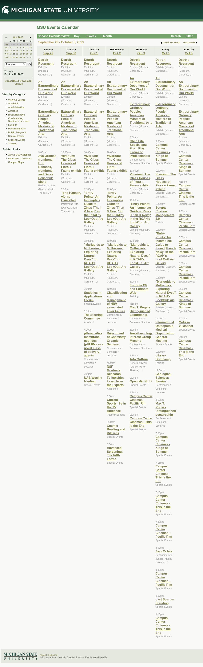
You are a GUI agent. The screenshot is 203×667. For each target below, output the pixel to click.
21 (14, 54)
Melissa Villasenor (186, 323)
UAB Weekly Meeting (93, 379)
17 (24, 51)
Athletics (13, 111)
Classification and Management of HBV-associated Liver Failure (117, 302)
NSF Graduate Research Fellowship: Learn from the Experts (115, 376)
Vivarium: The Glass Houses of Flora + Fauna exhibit (71, 163)
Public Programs (17, 132)
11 (27, 47)
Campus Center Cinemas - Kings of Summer (163, 152)
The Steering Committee (93, 316)
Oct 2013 (18, 37)
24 (24, 54)
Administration (16, 107)
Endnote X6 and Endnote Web (139, 288)
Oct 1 (94, 53)
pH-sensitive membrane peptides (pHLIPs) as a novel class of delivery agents (93, 344)
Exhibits (12, 125)
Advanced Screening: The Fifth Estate (115, 453)
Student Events (16, 140)
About (43, 655)
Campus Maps (16, 162)
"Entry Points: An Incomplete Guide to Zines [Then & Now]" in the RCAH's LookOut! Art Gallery (93, 207)
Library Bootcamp (163, 357)
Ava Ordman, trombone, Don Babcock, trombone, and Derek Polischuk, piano (47, 168)
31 (24, 57)
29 (11, 44)
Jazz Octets (164, 551)
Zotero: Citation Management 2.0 (165, 213)
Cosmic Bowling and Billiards (116, 429)
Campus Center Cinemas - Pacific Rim (141, 399)
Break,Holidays (16, 114)
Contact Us (52, 655)
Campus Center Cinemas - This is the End (141, 422)
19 (31, 51)
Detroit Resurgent (46, 61)
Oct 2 (117, 53)
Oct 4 (165, 53)
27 (11, 57)
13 (11, 51)
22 (17, 54)
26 (31, 54)
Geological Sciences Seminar (163, 377)
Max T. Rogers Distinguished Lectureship (140, 311)
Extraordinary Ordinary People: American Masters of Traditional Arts (48, 122)
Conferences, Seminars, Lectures (19, 120)
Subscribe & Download (18, 80)
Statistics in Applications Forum (93, 296)
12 (31, 47)
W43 (6, 54)
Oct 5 (189, 53)
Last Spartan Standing (165, 601)
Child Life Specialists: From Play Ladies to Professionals (140, 148)
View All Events (16, 100)
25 (27, 54)
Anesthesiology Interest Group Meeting (141, 336)
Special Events (16, 136)
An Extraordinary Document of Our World (48, 87)
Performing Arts (17, 128)
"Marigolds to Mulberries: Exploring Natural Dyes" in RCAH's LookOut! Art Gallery (94, 257)
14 (14, 51)
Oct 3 (141, 53)
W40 (6, 44)
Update (18, 83)
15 (17, 51)
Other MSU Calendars (20, 158)
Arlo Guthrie (139, 359)
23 (21, 54)
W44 (6, 57)
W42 (6, 51)
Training (12, 143)
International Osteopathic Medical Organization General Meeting (165, 331)
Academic (13, 103)
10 (24, 47)
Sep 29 (48, 53)
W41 (6, 47)
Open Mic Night (141, 381)
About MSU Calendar (19, 154)
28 (14, 57)
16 (21, 51)
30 (14, 44)
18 (27, 51)
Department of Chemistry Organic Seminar (116, 338)
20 (11, 54)
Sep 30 (71, 53)
